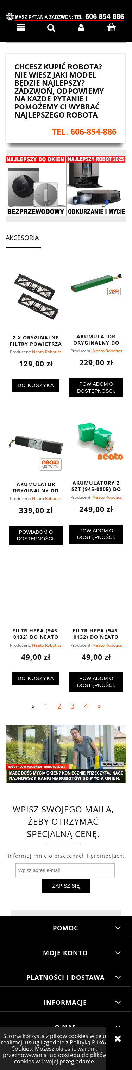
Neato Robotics (47, 352)
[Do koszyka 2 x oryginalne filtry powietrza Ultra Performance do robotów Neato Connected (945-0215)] (35, 385)
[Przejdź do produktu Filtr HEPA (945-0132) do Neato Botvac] (36, 592)
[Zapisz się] (66, 886)
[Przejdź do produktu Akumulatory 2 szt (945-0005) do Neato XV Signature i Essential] (96, 444)
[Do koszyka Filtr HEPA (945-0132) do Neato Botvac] (35, 678)
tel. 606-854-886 (84, 131)
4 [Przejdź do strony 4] (86, 706)
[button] (21, 27)
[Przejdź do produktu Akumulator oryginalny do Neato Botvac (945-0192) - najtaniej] (96, 297)
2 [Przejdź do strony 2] (59, 706)
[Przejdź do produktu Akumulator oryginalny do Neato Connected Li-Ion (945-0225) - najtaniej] (36, 445)
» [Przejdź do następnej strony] (99, 706)
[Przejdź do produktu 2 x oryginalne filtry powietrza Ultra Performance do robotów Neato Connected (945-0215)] (36, 298)
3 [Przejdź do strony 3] (73, 706)
